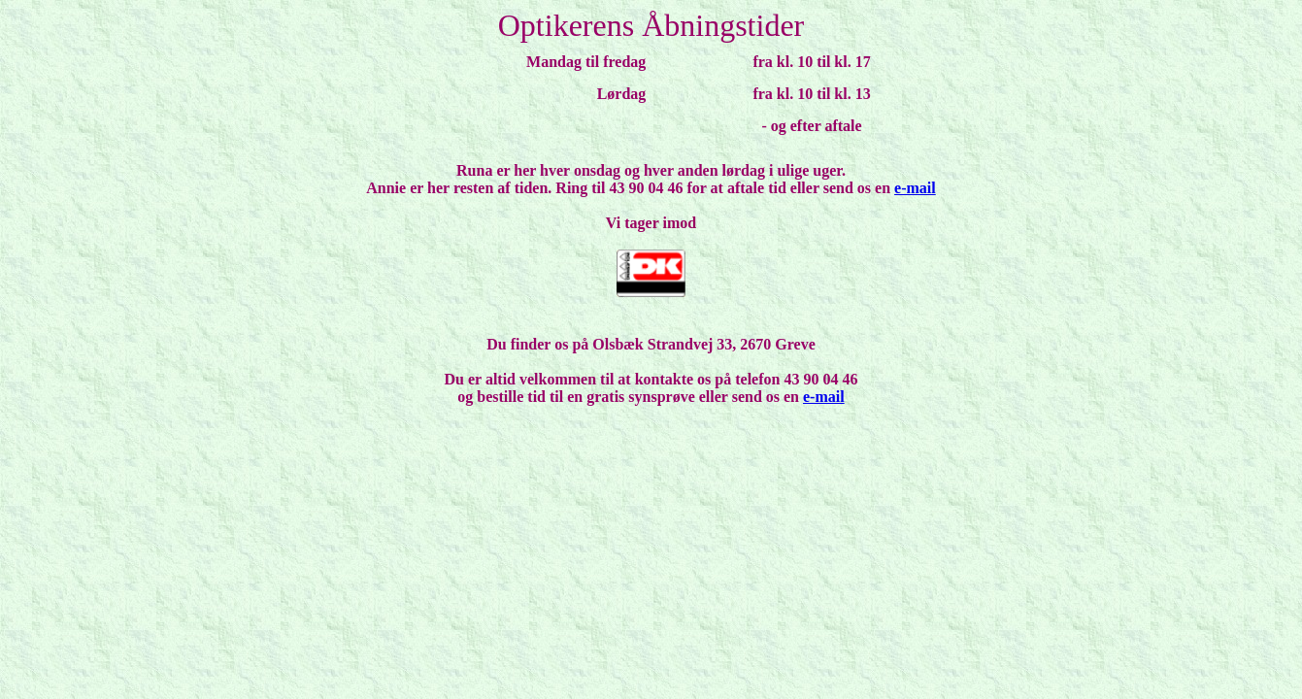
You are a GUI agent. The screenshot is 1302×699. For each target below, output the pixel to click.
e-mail (915, 188)
